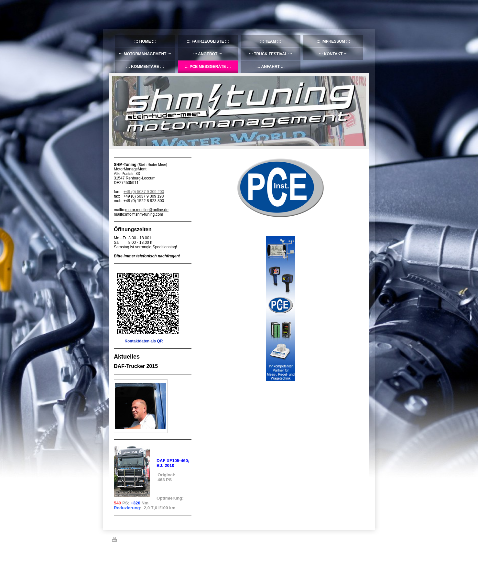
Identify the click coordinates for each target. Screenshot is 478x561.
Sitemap (149, 540)
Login (361, 539)
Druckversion (126, 540)
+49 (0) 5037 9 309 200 (144, 191)
